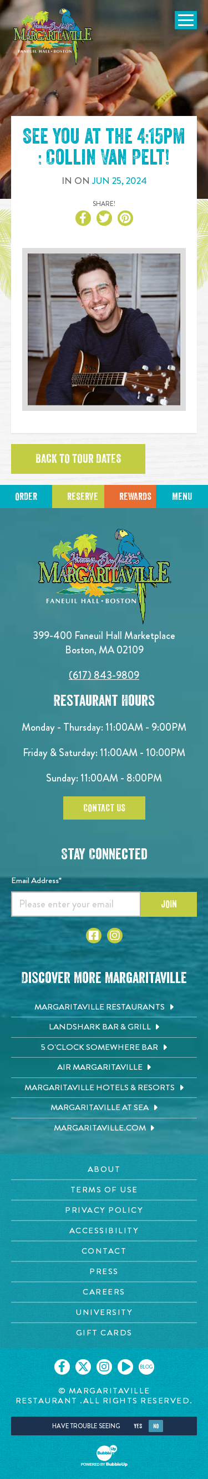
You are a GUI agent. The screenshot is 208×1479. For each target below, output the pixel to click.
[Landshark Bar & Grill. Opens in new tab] (104, 1027)
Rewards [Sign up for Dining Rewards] (135, 496)
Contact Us (104, 808)
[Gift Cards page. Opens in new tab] (104, 1333)
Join (169, 904)
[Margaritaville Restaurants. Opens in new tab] (104, 1007)
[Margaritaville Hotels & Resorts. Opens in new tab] (104, 1088)
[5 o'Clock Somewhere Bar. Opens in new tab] (104, 1048)
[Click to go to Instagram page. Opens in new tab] (115, 935)
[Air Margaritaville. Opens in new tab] (104, 1067)
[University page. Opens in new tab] (104, 1312)
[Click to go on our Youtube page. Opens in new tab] (125, 1367)
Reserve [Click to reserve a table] (82, 496)
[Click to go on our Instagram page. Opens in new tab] (104, 1367)
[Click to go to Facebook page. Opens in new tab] (94, 935)
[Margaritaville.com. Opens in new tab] (104, 1128)
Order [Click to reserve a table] (26, 496)
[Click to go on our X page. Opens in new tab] (83, 1367)
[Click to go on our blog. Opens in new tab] (146, 1367)
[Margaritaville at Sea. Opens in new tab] (104, 1108)
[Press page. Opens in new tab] (104, 1271)
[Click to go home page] (52, 37)
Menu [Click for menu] (182, 496)
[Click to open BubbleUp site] (104, 1456)
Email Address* (36, 880)
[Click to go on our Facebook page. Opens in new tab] (62, 1367)
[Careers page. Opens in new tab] (104, 1292)
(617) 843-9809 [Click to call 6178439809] (104, 675)
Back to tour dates (78, 459)
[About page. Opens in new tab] (104, 1169)
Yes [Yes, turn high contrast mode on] (138, 1426)
